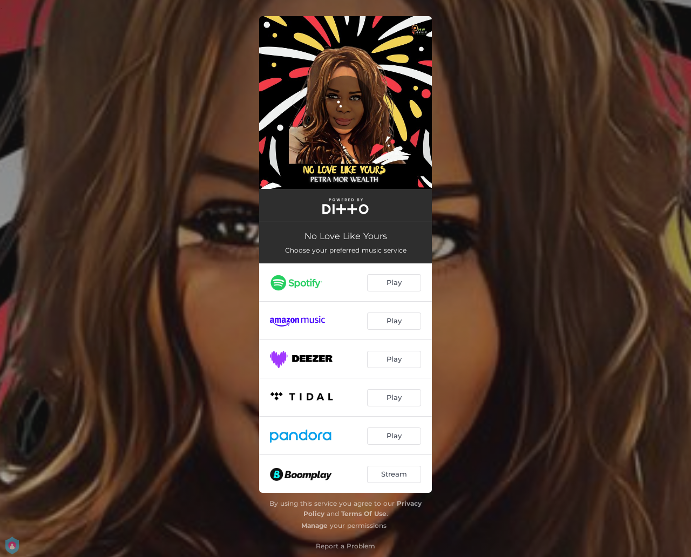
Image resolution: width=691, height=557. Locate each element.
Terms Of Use (364, 514)
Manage (314, 525)
